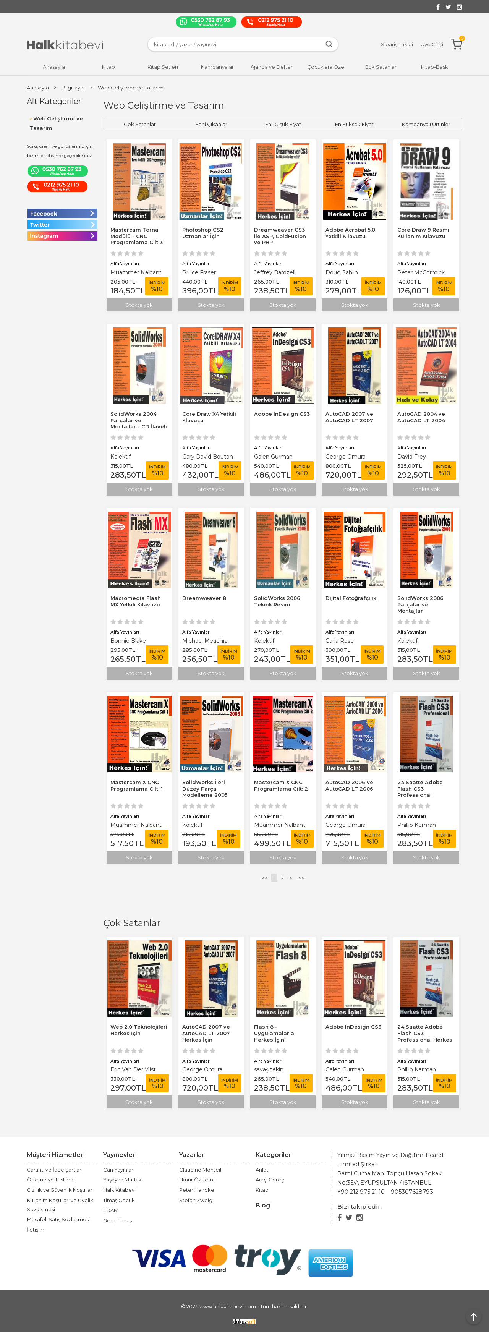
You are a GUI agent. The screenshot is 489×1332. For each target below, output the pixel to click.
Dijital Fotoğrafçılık (350, 598)
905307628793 (412, 1191)
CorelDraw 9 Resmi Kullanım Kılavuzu (423, 233)
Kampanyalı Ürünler (426, 124)
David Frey (411, 456)
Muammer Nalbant (136, 272)
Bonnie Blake (128, 640)
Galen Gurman (344, 1069)
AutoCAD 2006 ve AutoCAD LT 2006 (349, 785)
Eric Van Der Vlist (133, 1069)
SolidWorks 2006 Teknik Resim (277, 601)
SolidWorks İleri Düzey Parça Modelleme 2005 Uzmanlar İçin (204, 792)
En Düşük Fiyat (283, 124)
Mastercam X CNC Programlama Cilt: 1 (136, 785)
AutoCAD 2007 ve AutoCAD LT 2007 (349, 417)
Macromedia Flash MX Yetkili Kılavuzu (135, 601)
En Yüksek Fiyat (354, 124)
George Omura (202, 1069)
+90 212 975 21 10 (361, 1191)
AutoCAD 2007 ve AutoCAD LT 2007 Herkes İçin (206, 1033)
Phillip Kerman (416, 1069)
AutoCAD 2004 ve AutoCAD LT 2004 (421, 417)
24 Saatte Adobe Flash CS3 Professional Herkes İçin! (424, 1036)
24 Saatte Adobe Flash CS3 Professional (420, 788)
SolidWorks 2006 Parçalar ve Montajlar (420, 604)
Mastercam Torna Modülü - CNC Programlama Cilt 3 (136, 236)
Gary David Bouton (207, 456)
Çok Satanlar (132, 923)
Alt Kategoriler (54, 101)
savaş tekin (268, 1069)
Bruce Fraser (199, 272)
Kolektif (120, 456)
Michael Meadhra (205, 640)
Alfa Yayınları (124, 1061)
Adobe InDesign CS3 (353, 1027)
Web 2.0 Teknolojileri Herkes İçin (138, 1030)
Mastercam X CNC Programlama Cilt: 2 (281, 785)
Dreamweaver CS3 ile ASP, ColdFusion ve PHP (280, 236)
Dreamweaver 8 (204, 598)
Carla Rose (339, 640)
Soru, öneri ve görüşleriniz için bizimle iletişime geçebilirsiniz (60, 150)
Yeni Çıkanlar (211, 124)
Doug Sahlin (341, 272)
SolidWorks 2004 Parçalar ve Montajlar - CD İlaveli (138, 420)
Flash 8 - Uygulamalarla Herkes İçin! (274, 1033)
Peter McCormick (421, 272)
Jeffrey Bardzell (274, 272)
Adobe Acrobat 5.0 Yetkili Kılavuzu (350, 233)
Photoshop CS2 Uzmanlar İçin (202, 233)
